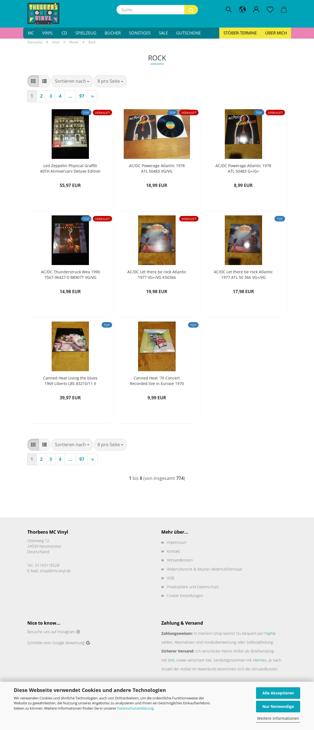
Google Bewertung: (68, 642)
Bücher (113, 33)
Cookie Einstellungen (185, 595)
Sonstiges (140, 33)
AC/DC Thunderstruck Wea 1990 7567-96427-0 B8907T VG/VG (70, 274)
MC (31, 33)
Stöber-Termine (240, 33)
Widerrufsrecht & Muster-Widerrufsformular (204, 569)
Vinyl (47, 33)
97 (81, 96)
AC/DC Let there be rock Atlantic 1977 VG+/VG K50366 (156, 274)
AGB (170, 578)
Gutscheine (188, 33)
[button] (242, 9)
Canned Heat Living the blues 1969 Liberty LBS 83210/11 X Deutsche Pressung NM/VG (70, 380)
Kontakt (173, 551)
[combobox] (72, 81)
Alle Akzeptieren (278, 693)
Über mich (276, 33)
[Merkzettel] (270, 9)
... (70, 96)
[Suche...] (191, 9)
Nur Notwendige (278, 706)
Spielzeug (85, 33)
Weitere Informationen (278, 718)
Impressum (176, 542)
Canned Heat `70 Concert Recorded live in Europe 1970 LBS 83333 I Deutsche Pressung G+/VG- (157, 380)
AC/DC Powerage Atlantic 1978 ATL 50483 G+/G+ (243, 168)
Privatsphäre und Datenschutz (193, 586)
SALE (163, 33)
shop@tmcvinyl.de (55, 570)
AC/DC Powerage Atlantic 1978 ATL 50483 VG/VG (157, 168)
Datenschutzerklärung (135, 708)
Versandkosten (180, 560)
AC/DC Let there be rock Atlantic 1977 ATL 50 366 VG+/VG (243, 274)
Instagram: (66, 631)
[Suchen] (229, 9)
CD (64, 33)
